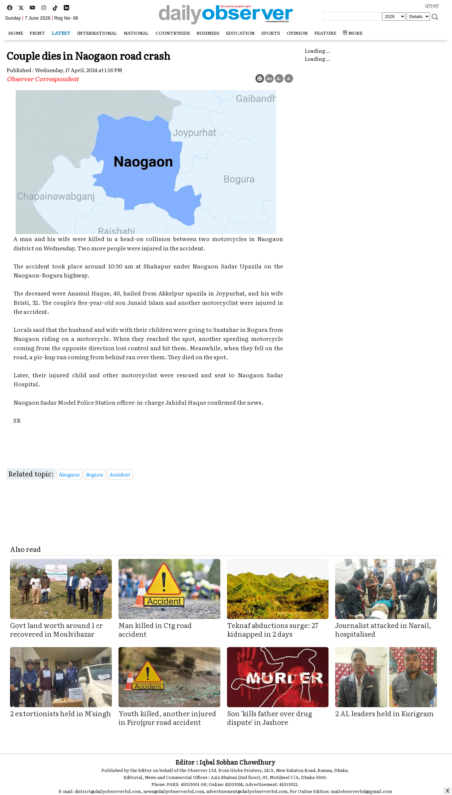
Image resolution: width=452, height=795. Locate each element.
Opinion (297, 32)
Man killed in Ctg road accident (155, 629)
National (136, 32)
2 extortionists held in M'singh (60, 713)
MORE (353, 32)
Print (37, 32)
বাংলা (432, 6)
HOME (15, 32)
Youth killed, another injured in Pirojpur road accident (167, 717)
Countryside (173, 32)
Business (208, 32)
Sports (270, 32)
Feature (325, 32)
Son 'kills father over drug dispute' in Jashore (269, 717)
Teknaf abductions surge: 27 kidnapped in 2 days (272, 629)
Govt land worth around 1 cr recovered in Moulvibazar (56, 629)
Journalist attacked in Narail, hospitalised (383, 629)
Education (240, 32)
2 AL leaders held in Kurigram (384, 713)
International (97, 32)
